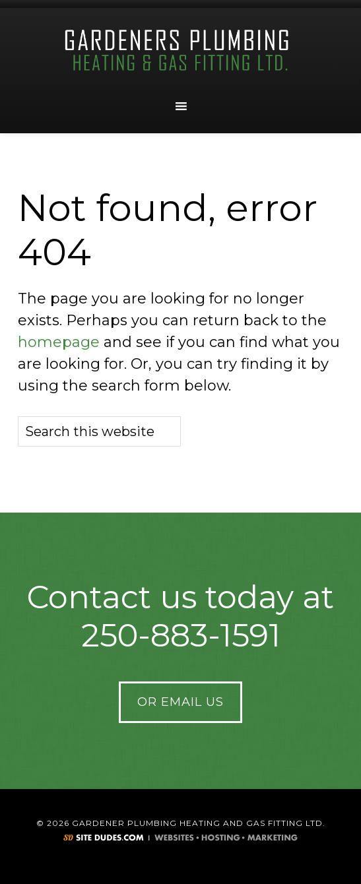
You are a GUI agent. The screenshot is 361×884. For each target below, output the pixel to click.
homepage (59, 342)
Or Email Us (180, 702)
